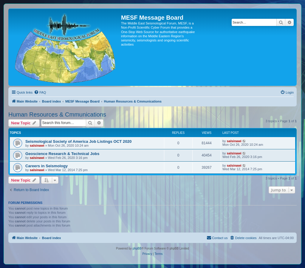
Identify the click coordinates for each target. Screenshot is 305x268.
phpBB (137, 248)
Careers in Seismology (46, 166)
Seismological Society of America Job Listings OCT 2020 (78, 141)
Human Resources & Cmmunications (57, 114)
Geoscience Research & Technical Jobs (62, 153)
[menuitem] (40, 92)
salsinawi (37, 145)
